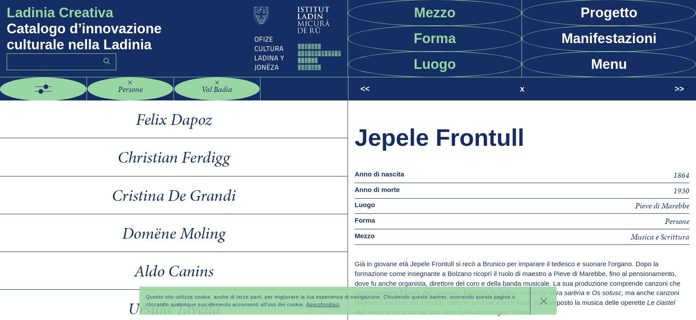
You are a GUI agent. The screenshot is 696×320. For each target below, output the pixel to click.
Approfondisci (323, 306)
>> (679, 88)
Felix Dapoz (174, 119)
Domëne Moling (173, 232)
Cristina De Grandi (174, 195)
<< (365, 88)
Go (106, 61)
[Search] (61, 62)
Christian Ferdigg (174, 156)
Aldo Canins (174, 270)
